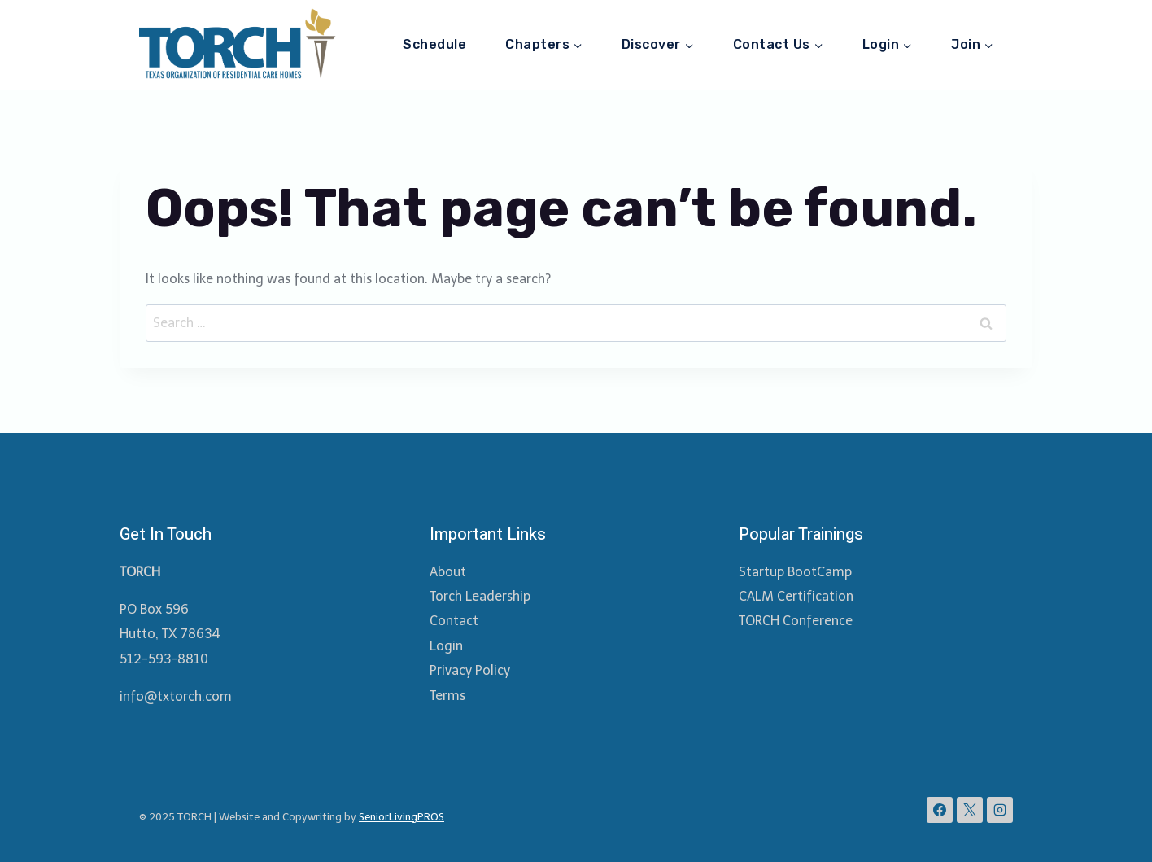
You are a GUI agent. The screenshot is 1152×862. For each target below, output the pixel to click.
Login (446, 646)
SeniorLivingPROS (401, 817)
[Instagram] (1000, 810)
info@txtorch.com (176, 696)
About (448, 572)
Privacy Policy (470, 670)
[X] (970, 810)
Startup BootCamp (795, 572)
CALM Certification (796, 596)
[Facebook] (940, 810)
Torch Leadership (480, 596)
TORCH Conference (796, 620)
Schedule (434, 44)
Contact (454, 620)
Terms (447, 695)
